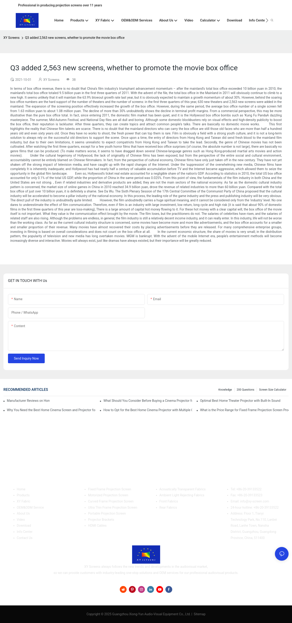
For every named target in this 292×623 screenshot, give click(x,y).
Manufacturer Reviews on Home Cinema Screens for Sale (28, 400)
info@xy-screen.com (254, 501)
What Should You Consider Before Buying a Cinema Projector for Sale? (147, 400)
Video (21, 519)
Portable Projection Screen (107, 513)
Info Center (25, 532)
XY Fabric (23, 501)
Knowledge (225, 389)
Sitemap (199, 614)
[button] (267, 20)
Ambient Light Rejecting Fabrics (181, 495)
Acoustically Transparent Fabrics (182, 489)
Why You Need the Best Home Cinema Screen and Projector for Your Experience (51, 410)
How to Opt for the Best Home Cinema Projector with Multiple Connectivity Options (147, 410)
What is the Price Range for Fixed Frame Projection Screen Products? (244, 410)
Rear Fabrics (168, 507)
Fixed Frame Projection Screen (109, 489)
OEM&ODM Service (30, 507)
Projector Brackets (101, 519)
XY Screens (11, 37)
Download (24, 525)
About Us (23, 513)
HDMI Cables (97, 525)
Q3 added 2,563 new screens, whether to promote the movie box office (75, 37)
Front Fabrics (168, 501)
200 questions (245, 389)
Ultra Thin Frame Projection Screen (112, 507)
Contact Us (25, 538)
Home (21, 489)
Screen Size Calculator (272, 389)
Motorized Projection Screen (108, 495)
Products (23, 495)
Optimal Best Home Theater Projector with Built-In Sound (240, 400)
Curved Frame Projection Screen (111, 501)
